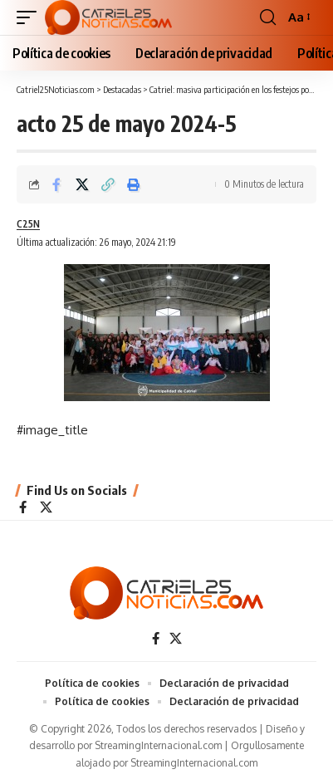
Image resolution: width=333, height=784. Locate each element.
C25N (28, 224)
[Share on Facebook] (56, 184)
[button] (31, 17)
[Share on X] (82, 184)
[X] (46, 508)
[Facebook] (23, 508)
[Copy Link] (108, 184)
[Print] (133, 184)
